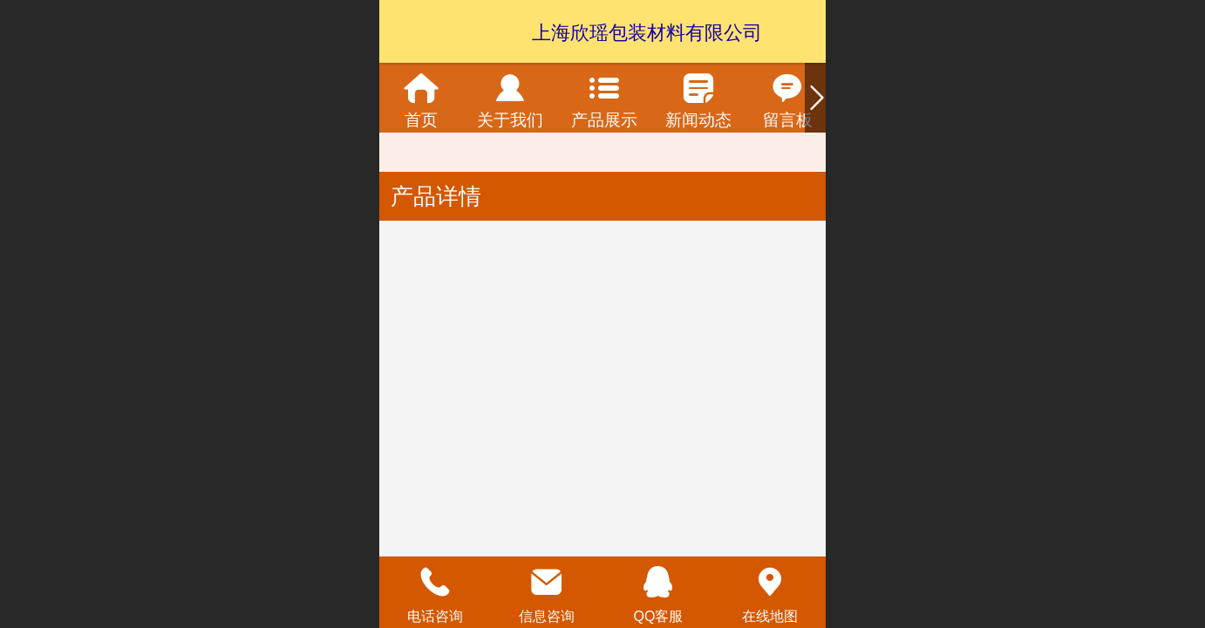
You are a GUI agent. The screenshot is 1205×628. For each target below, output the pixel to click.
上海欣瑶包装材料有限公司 (647, 33)
